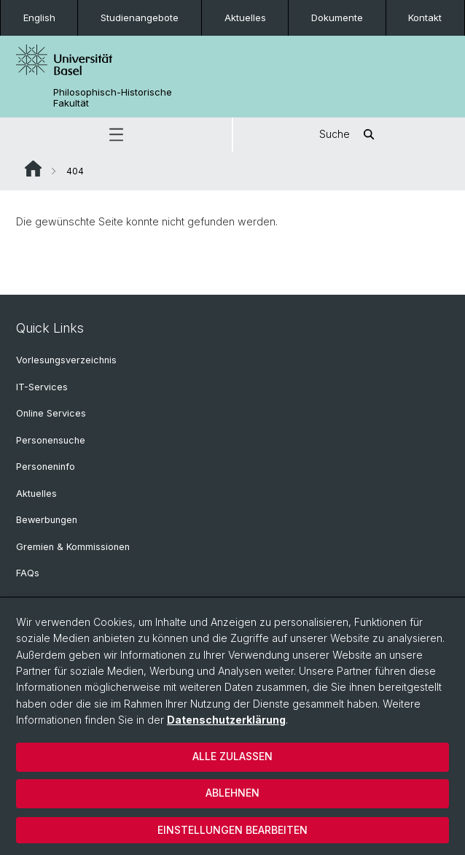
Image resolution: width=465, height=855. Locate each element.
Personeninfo (45, 466)
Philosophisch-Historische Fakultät (112, 98)
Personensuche (50, 440)
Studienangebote (140, 17)
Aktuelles (245, 17)
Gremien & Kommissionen (73, 546)
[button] (116, 134)
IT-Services (42, 387)
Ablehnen (232, 792)
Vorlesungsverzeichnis (66, 360)
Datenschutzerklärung (226, 719)
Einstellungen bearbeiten (232, 830)
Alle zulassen (232, 756)
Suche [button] (349, 134)
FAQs (27, 573)
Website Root (33, 168)
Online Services (51, 413)
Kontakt (425, 17)
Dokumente (337, 17)
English (39, 17)
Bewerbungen (46, 519)
